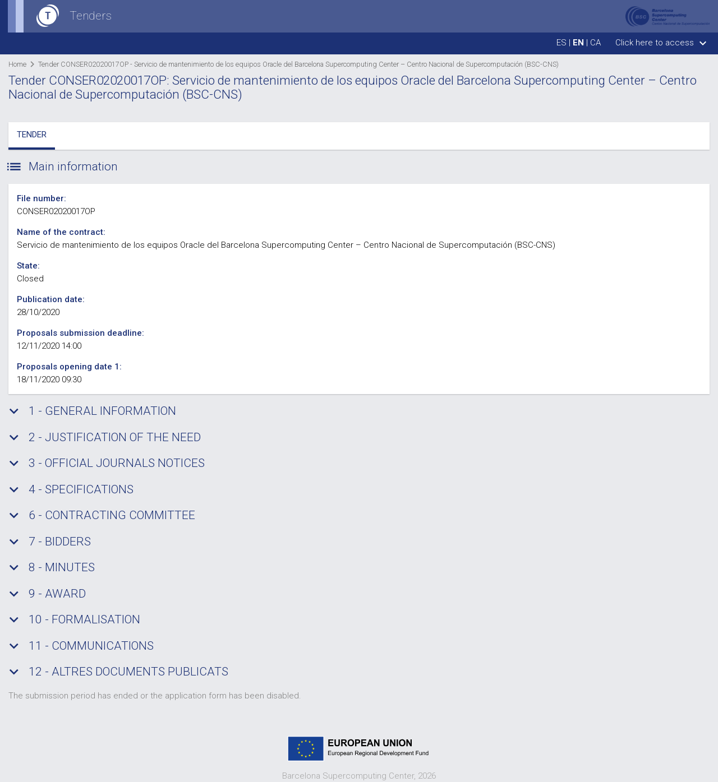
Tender (32, 134)
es (561, 43)
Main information (63, 167)
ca (595, 43)
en (578, 43)
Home (17, 64)
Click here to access (662, 43)
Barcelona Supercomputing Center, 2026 (359, 776)
